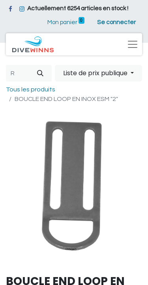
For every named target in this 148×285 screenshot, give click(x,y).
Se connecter (116, 22)
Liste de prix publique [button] (96, 73)
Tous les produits (30, 89)
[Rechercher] (40, 73)
